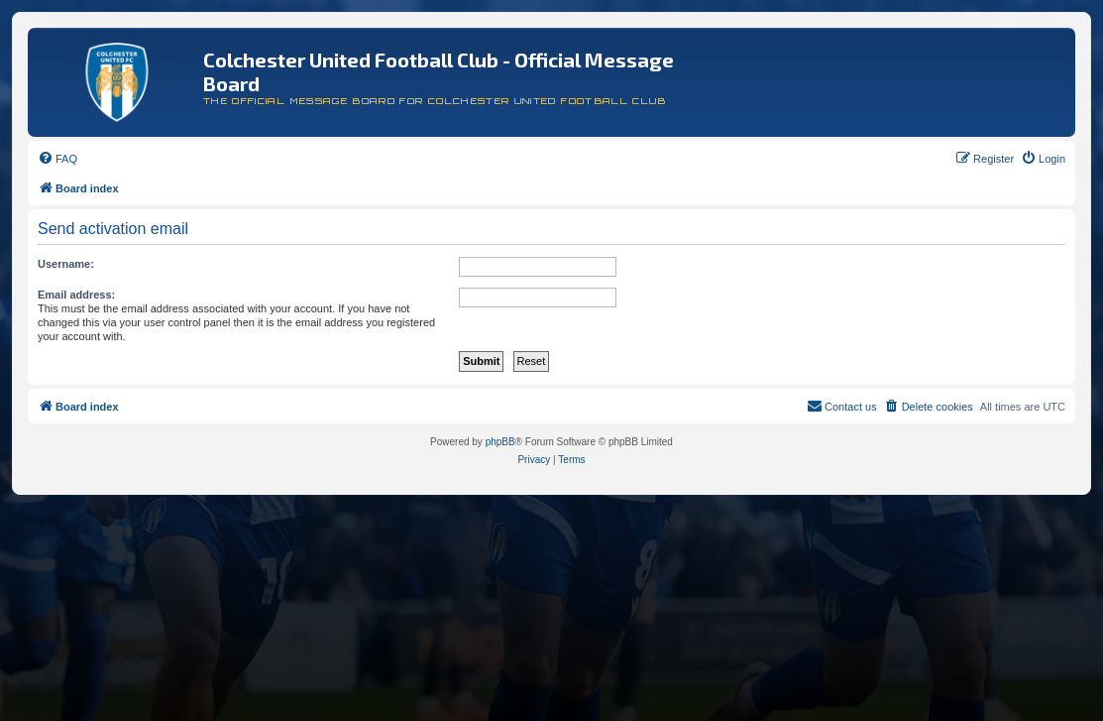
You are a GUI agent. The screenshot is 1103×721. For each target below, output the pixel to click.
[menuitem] (57, 159)
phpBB (500, 441)
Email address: (76, 294)
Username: (66, 264)
